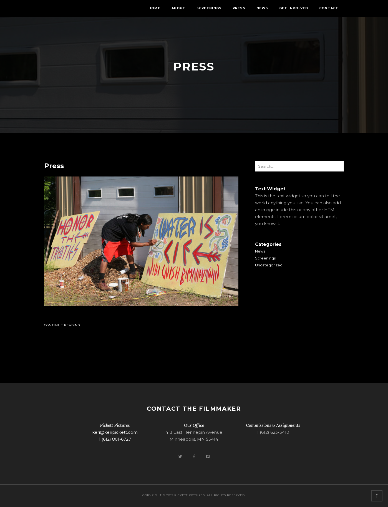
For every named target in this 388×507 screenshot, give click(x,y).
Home (154, 8)
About (179, 8)
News (262, 8)
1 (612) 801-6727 (115, 439)
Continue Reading (62, 325)
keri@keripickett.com (115, 432)
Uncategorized (269, 265)
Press (239, 8)
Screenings (208, 8)
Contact (328, 8)
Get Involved (293, 8)
